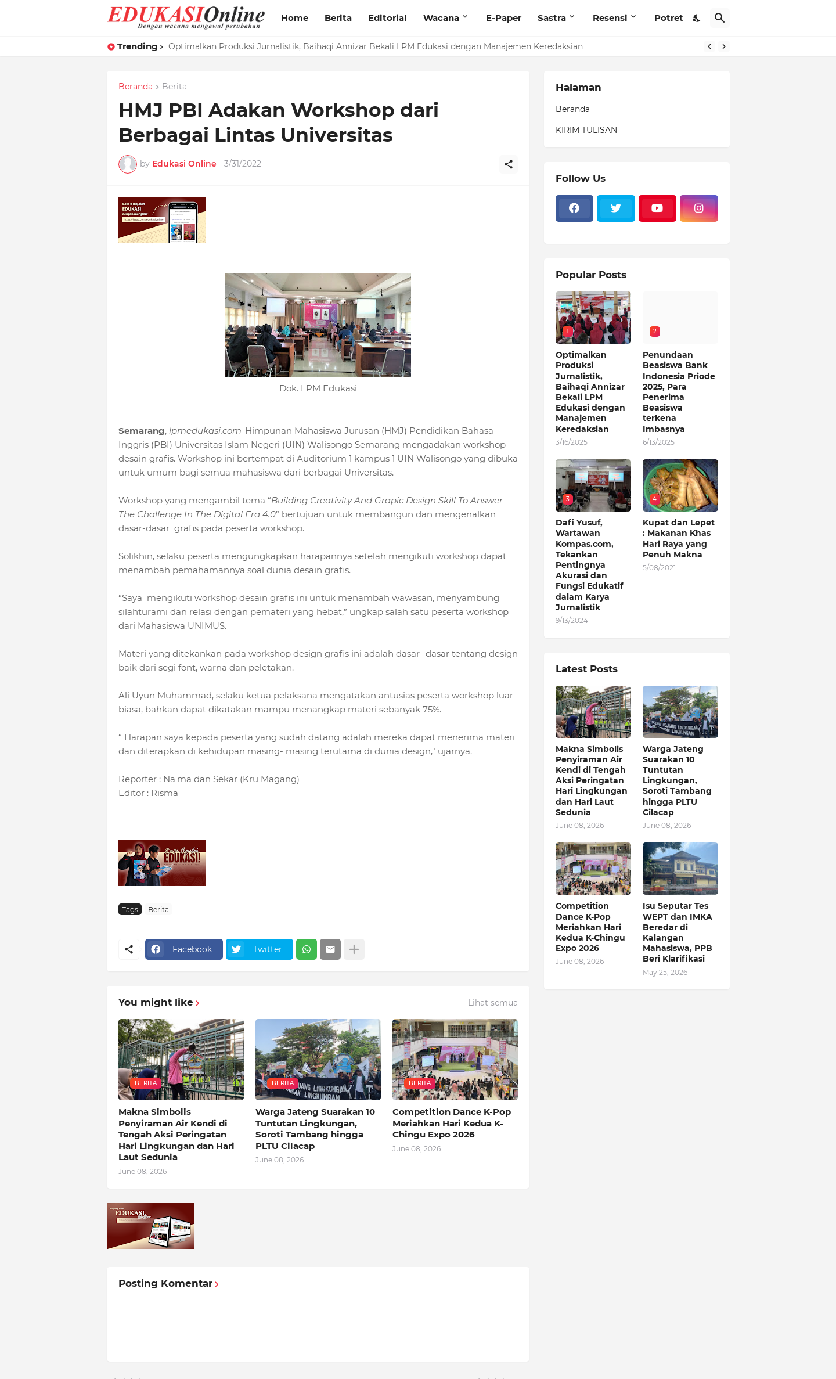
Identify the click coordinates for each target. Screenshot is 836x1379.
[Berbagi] (508, 164)
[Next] (724, 46)
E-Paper (503, 17)
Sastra (552, 17)
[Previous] (709, 46)
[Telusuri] (720, 18)
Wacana (441, 17)
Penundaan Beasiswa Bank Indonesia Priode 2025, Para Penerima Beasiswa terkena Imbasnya (679, 392)
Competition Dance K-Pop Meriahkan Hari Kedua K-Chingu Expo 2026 (451, 1123)
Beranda (135, 87)
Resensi (610, 17)
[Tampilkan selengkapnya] (354, 949)
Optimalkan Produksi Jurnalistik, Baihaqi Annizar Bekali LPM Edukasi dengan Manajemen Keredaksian (375, 46)
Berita (338, 17)
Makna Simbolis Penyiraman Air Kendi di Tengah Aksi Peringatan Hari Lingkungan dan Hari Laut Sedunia (176, 1134)
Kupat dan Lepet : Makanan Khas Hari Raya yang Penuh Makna (679, 538)
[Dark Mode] (697, 18)
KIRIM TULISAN (586, 130)
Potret (668, 17)
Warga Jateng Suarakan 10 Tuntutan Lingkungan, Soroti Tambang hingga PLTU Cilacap (315, 1128)
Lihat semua (493, 1003)
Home (294, 17)
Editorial (387, 17)
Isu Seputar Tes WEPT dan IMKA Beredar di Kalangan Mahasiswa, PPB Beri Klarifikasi (677, 932)
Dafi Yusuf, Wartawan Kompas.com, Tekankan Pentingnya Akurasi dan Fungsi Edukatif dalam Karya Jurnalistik (589, 565)
